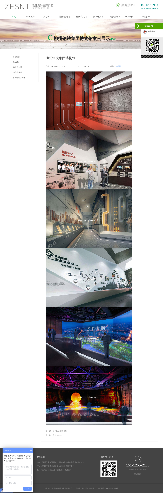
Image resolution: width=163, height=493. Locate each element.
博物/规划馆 (64, 16)
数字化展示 (98, 16)
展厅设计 (47, 16)
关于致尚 (114, 16)
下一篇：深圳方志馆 (54, 435)
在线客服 (149, 31)
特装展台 (30, 16)
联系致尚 (129, 16)
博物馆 (118, 66)
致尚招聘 (146, 16)
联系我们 (137, 474)
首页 (14, 16)
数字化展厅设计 (19, 78)
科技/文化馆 (81, 16)
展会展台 (16, 57)
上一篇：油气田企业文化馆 (56, 431)
